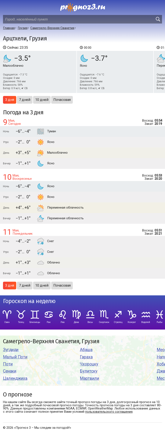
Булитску (88, 371)
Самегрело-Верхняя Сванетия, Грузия (51, 341)
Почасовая (62, 100)
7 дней (24, 100)
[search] (157, 19)
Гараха (86, 357)
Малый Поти (15, 357)
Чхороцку (89, 364)
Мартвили (89, 378)
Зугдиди (10, 349)
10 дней (41, 100)
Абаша (86, 349)
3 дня (9, 100)
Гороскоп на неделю (29, 301)
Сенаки (9, 371)
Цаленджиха (15, 378)
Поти (8, 364)
